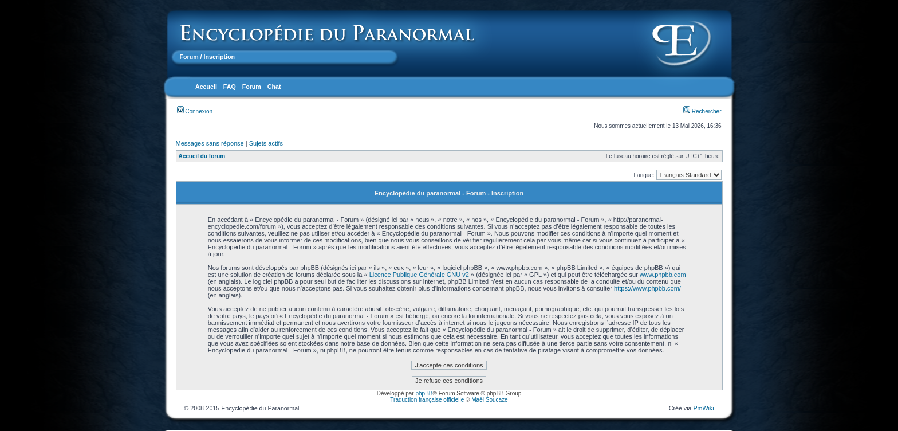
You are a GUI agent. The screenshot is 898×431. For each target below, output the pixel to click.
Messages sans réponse (210, 143)
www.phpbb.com (663, 274)
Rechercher (702, 111)
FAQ (229, 86)
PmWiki (703, 408)
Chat (274, 86)
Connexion (195, 111)
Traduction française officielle (427, 400)
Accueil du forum (202, 156)
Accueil (206, 86)
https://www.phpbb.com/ (647, 288)
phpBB (423, 393)
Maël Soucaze (489, 400)
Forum (189, 56)
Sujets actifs (266, 143)
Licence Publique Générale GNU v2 (419, 274)
